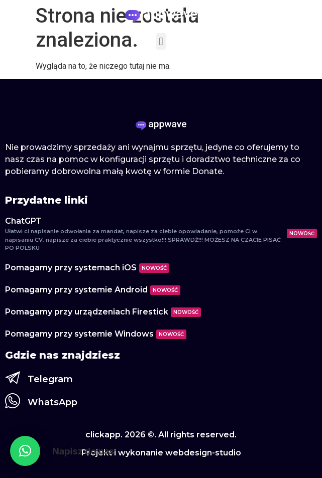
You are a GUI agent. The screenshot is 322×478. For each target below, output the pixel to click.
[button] (161, 41)
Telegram (50, 379)
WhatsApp (52, 402)
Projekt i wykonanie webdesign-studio (161, 452)
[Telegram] (12, 377)
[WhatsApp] (12, 400)
